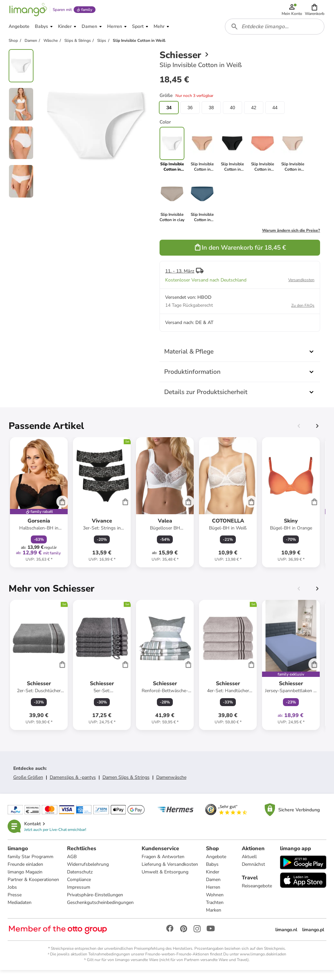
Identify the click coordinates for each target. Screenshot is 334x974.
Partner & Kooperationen (33, 883)
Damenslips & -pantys (73, 780)
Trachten (215, 906)
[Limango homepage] (27, 11)
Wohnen (215, 898)
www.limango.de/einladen (263, 957)
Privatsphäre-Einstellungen (95, 898)
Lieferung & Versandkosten (170, 868)
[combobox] (274, 29)
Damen (213, 883)
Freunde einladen (25, 868)
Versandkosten (301, 283)
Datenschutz (80, 875)
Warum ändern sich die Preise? (291, 233)
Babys (212, 868)
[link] (202, 152)
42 (253, 111)
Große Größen (28, 780)
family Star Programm (31, 860)
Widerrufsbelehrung (88, 868)
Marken (214, 914)
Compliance (79, 883)
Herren (213, 891)
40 (232, 111)
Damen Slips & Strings (126, 780)
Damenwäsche (171, 780)
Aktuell (248, 860)
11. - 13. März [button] (179, 274)
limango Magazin (25, 875)
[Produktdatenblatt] (39, 506)
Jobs (12, 891)
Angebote (216, 860)
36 (190, 111)
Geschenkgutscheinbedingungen (100, 906)
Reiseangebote (256, 889)
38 (211, 111)
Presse (15, 898)
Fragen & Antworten (163, 860)
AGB (72, 860)
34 (168, 111)
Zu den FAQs (302, 308)
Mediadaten (20, 906)
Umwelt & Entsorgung (165, 875)
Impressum (79, 891)
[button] (315, 11)
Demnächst (253, 868)
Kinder (213, 875)
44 (275, 111)
